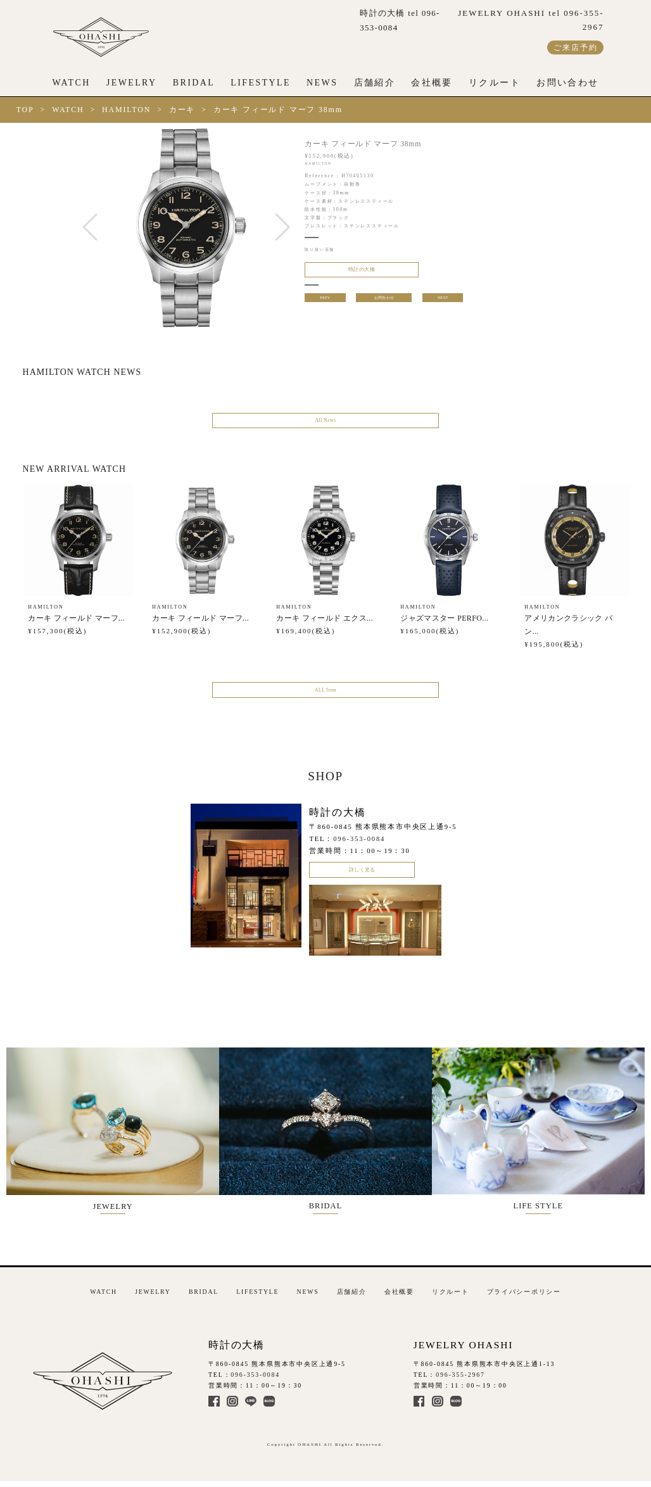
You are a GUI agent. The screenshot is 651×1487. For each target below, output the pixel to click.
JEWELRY (131, 82)
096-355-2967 (460, 1376)
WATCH (72, 82)
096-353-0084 (359, 847)
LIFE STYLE (549, 1135)
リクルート (495, 82)
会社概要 (432, 82)
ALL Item (325, 695)
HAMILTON (126, 109)
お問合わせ (384, 303)
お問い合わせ (567, 82)
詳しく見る (362, 879)
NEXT (444, 303)
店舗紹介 (375, 82)
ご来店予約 (575, 47)
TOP (25, 109)
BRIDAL (194, 82)
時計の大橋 (350, 272)
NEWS (322, 82)
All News (325, 422)
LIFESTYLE (261, 82)
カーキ (182, 109)
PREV (324, 303)
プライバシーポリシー (524, 1293)
